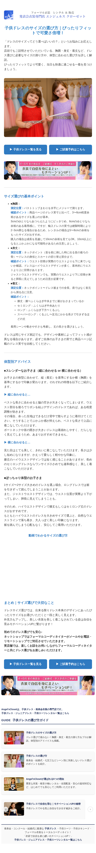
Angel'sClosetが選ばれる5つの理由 (45, 779)
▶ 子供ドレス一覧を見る (26, 149)
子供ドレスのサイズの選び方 (41, 732)
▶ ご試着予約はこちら (70, 149)
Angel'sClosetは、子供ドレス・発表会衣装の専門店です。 (32, 709)
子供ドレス (51, 828)
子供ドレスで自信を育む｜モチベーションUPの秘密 (53, 803)
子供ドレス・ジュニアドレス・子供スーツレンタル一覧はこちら (35, 713)
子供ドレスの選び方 (36, 755)
